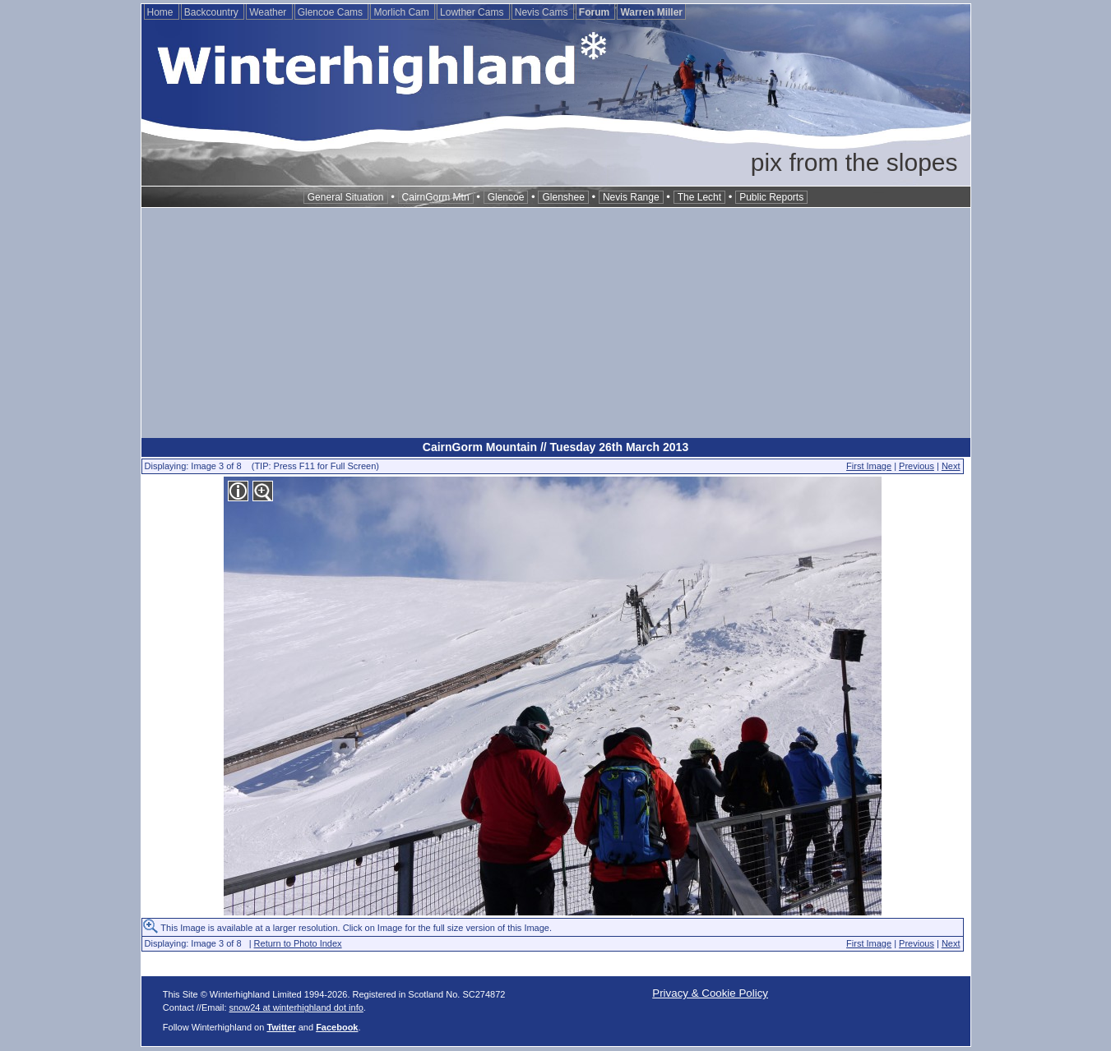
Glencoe (506, 197)
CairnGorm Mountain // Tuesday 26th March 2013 (555, 447)
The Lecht (699, 197)
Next (951, 466)
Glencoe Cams (332, 12)
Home (161, 12)
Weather (269, 12)
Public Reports (771, 197)
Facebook (337, 1027)
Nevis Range (631, 197)
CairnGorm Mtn (436, 197)
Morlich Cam (402, 12)
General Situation (346, 197)
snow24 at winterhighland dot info (296, 1007)
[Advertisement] (555, 323)
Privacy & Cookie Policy (710, 993)
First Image (868, 466)
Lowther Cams (473, 12)
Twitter (280, 1027)
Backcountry (212, 12)
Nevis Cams (543, 12)
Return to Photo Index (298, 943)
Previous (916, 466)
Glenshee (563, 197)
